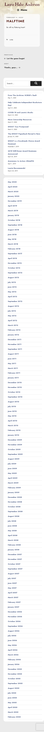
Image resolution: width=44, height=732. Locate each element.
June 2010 (12, 411)
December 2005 (15, 669)
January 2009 (13, 492)
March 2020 (13, 191)
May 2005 (12, 702)
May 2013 (12, 291)
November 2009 (15, 444)
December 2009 (15, 440)
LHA (11, 40)
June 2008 (12, 526)
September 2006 (15, 626)
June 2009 (12, 468)
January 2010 (13, 435)
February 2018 (14, 249)
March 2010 (13, 425)
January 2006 (13, 664)
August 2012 (13, 306)
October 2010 (14, 392)
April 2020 (12, 186)
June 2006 (12, 640)
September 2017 (15, 253)
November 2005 (15, 674)
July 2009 (12, 463)
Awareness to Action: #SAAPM (21, 161)
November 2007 (15, 559)
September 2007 (15, 569)
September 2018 (15, 225)
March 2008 (13, 540)
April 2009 (12, 478)
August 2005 (13, 688)
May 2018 (12, 239)
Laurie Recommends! (16, 168)
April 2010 (12, 420)
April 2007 (12, 592)
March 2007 (13, 597)
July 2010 (12, 406)
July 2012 (12, 311)
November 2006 (15, 616)
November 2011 (14, 344)
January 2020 (13, 196)
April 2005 (12, 707)
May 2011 (12, 363)
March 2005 (13, 712)
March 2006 (13, 655)
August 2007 (13, 573)
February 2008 (14, 545)
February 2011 (14, 373)
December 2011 (14, 339)
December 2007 (15, 554)
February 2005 (14, 717)
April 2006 (12, 650)
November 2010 (15, 387)
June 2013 (12, 287)
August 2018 (13, 229)
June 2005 (12, 697)
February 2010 (14, 430)
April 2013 (12, 296)
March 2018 (13, 244)
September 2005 (15, 683)
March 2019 (13, 210)
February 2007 (14, 602)
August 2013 (13, 277)
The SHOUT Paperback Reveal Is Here (24, 134)
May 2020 (12, 182)
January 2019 (13, 215)
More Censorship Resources (20, 119)
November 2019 (15, 201)
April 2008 (12, 535)
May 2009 (12, 473)
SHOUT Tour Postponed (18, 126)
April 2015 (12, 258)
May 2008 (12, 530)
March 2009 (13, 483)
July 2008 (12, 521)
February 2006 (14, 659)
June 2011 (12, 358)
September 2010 (15, 397)
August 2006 (13, 631)
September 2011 (15, 349)
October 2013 (14, 268)
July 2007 (12, 578)
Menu (22, 10)
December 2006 (15, 612)
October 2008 (14, 506)
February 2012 (14, 330)
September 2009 (15, 454)
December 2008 (15, 497)
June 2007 (12, 583)
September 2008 (15, 511)
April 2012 (12, 320)
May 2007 (12, 588)
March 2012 (13, 325)
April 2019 (12, 206)
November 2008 (15, 502)
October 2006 (14, 621)
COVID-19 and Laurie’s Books (20, 112)
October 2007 (14, 564)
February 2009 (14, 487)
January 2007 (13, 607)
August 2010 (13, 401)
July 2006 (12, 635)
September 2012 (15, 301)
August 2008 (13, 516)
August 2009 (13, 459)
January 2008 (13, 549)
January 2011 (13, 377)
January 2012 (13, 334)
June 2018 (12, 234)
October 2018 (14, 220)
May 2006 (12, 645)
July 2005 (12, 693)
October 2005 (14, 678)
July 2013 (12, 282)
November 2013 (15, 263)
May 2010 (12, 416)
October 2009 (14, 449)
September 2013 (15, 272)
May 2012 (12, 315)
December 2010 (15, 382)
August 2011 (13, 354)
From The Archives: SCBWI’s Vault (22, 95)
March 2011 (13, 368)
